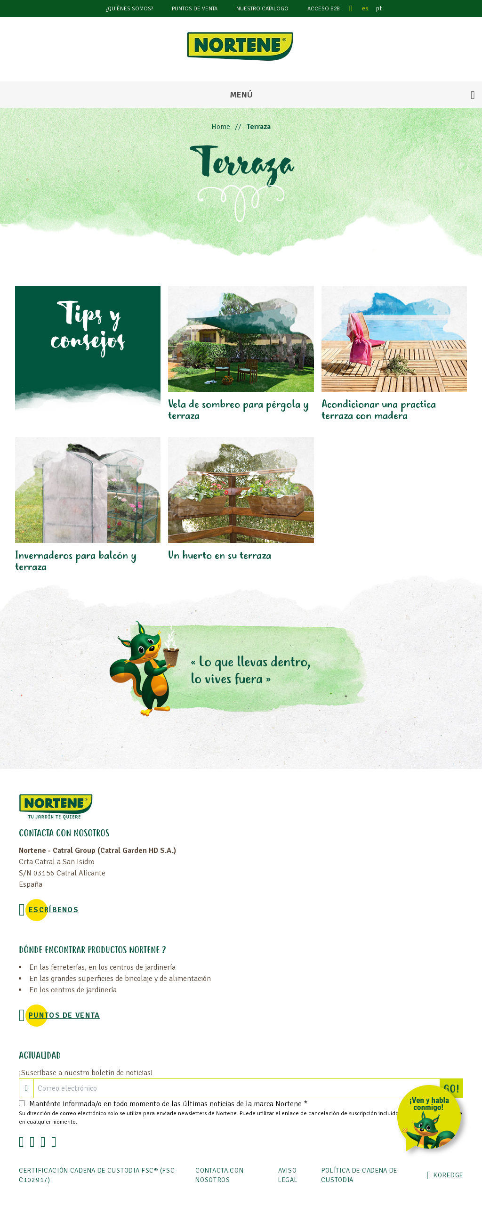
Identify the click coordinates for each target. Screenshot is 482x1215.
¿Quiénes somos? (129, 8)
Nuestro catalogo (262, 8)
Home (220, 126)
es (365, 8)
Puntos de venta (194, 8)
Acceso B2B (323, 8)
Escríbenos (54, 910)
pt (379, 8)
